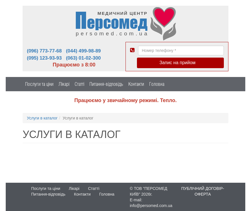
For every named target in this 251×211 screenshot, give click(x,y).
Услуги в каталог (42, 118)
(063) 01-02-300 (83, 58)
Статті (79, 84)
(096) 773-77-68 (44, 51)
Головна (156, 84)
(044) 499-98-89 (83, 51)
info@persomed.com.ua (151, 205)
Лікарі (64, 84)
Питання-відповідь (106, 84)
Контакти (136, 84)
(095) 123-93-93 (44, 58)
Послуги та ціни (39, 84)
